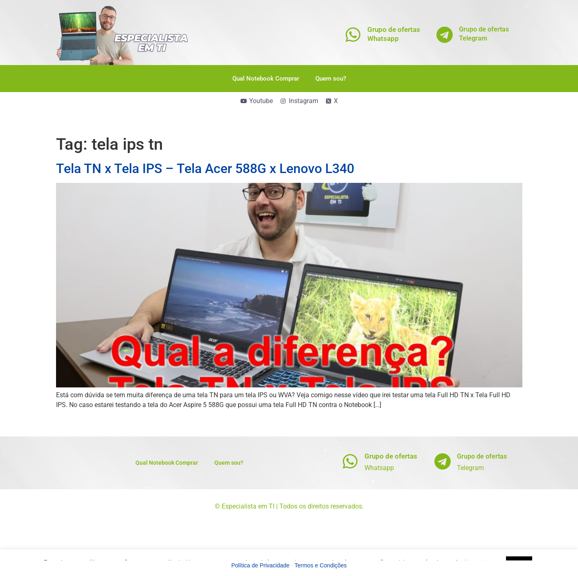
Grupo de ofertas (390, 456)
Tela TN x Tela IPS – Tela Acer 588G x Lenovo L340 (205, 168)
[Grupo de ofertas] (350, 461)
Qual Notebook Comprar (265, 78)
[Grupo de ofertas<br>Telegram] (444, 34)
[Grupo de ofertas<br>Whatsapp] (352, 34)
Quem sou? (330, 78)
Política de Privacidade (260, 565)
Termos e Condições (321, 565)
